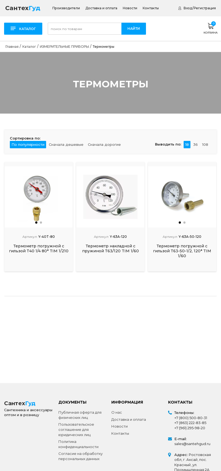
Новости (130, 8)
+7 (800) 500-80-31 (190, 418)
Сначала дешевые (66, 144)
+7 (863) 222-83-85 (190, 422)
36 (195, 144)
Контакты (151, 8)
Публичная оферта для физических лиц (79, 415)
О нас (116, 412)
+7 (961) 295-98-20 (189, 428)
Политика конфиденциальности (78, 444)
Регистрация (205, 8)
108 (205, 144)
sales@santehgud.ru (192, 444)
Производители (66, 8)
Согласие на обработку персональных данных (80, 456)
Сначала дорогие (104, 144)
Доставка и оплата (101, 8)
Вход (188, 8)
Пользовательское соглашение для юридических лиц (76, 429)
